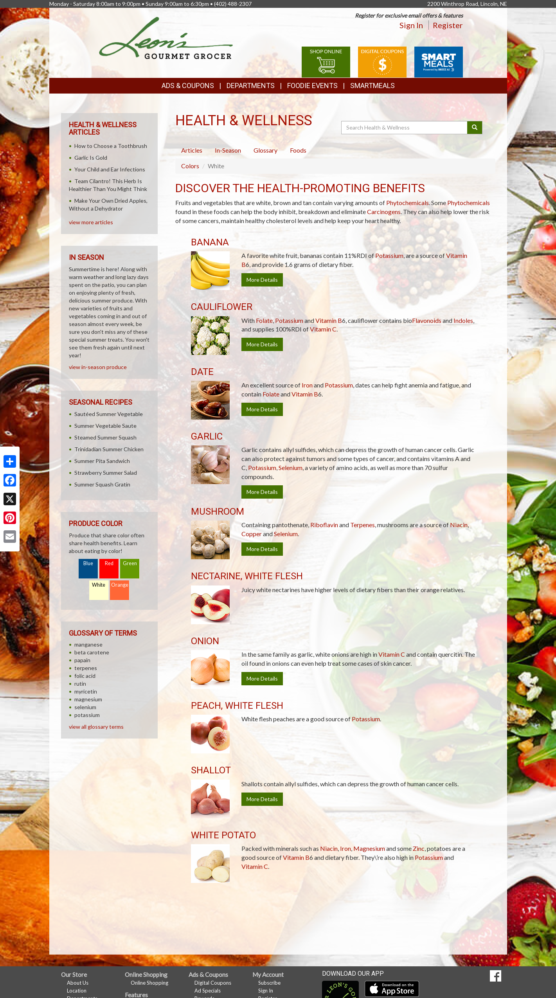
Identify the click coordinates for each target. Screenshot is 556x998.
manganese (88, 644)
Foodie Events (312, 85)
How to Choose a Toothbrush (110, 145)
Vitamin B (328, 320)
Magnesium (369, 848)
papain (82, 660)
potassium (87, 715)
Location (76, 990)
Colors (190, 165)
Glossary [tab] (265, 150)
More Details (262, 279)
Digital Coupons (212, 983)
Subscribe (269, 983)
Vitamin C (323, 329)
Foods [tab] (298, 150)
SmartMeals (372, 85)
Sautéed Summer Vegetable (108, 414)
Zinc (419, 848)
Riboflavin (324, 524)
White (98, 585)
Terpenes (362, 524)
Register (448, 25)
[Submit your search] (474, 127)
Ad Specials (207, 990)
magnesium (88, 699)
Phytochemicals (407, 202)
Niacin (459, 524)
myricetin (85, 691)
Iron (307, 385)
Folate (264, 320)
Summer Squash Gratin (102, 484)
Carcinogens (384, 211)
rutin (80, 683)
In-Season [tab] (228, 150)
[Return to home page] (166, 37)
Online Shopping (149, 983)
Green (130, 563)
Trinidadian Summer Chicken (109, 449)
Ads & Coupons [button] (188, 85)
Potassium (389, 255)
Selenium (290, 467)
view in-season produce (98, 367)
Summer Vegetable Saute (105, 425)
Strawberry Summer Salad (105, 472)
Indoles (463, 320)
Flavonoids (426, 320)
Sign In (411, 25)
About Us (77, 983)
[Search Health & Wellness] (405, 127)
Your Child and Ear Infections (109, 169)
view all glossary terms (96, 726)
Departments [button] (251, 85)
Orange (119, 585)
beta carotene (91, 652)
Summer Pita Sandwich (102, 461)
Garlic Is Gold (90, 157)
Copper (251, 533)
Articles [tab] (191, 150)
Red (109, 563)
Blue (88, 563)
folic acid (84, 675)
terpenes (85, 668)
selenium (85, 707)
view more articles (91, 222)
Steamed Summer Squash (105, 437)
